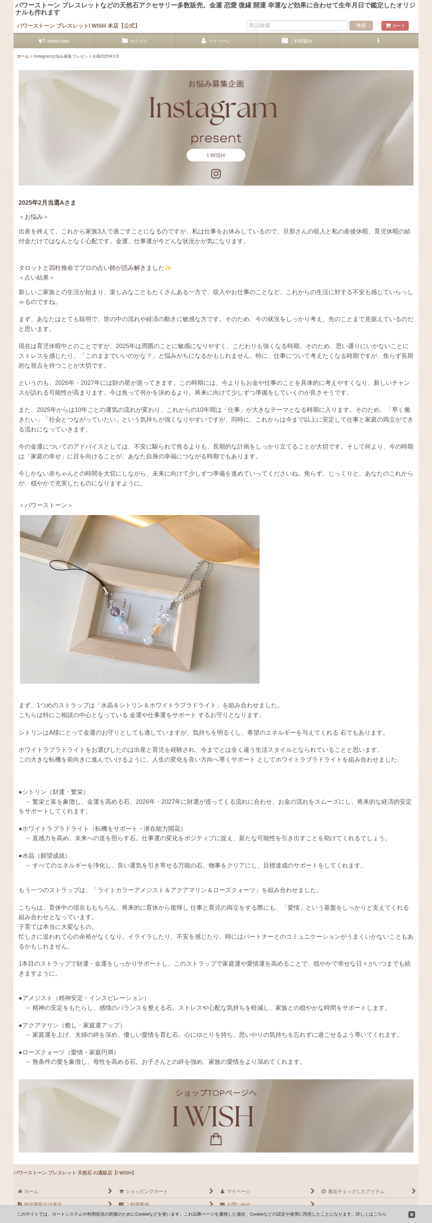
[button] (378, 41)
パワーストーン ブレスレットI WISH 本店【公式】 (78, 26)
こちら (379, 1214)
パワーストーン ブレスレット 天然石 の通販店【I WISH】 (75, 1172)
